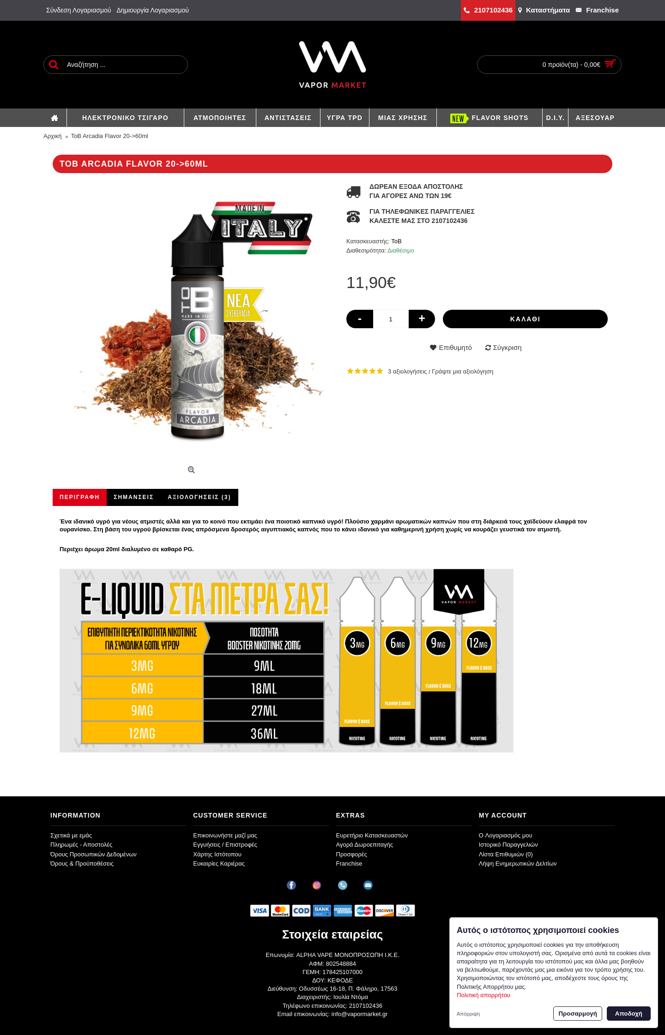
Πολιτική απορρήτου (483, 995)
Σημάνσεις (134, 497)
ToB (396, 241)
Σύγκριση (507, 347)
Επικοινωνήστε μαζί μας (225, 835)
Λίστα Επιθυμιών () (506, 854)
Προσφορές (351, 854)
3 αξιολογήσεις (407, 371)
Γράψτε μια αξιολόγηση (462, 371)
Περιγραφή (80, 497)
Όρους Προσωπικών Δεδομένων (93, 854)
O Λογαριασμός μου (505, 835)
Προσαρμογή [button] (577, 1013)
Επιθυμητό (455, 347)
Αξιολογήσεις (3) (199, 497)
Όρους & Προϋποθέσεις (82, 863)
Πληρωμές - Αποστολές (81, 844)
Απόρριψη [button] (468, 1014)
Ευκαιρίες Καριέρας (219, 863)
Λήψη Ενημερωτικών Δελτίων (518, 863)
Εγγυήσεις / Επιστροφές (225, 844)
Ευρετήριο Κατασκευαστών (372, 835)
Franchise (349, 863)
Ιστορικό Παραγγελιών (508, 844)
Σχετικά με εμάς (71, 835)
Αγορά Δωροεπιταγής (364, 844)
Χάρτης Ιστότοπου (217, 854)
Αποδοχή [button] (628, 1013)
